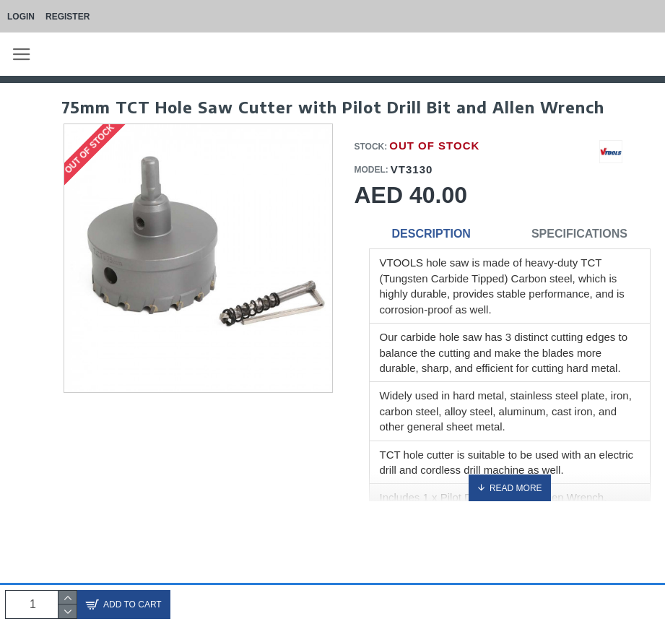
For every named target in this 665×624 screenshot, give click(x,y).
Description (431, 234)
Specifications (579, 234)
